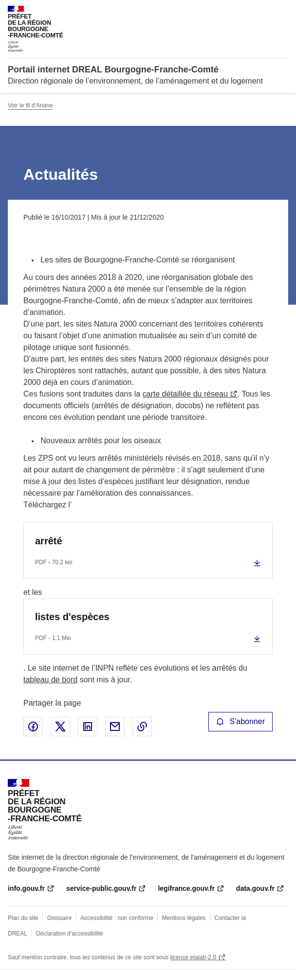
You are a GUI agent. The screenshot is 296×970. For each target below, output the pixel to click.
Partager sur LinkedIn (87, 726)
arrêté (48, 541)
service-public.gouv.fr (101, 888)
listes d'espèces (72, 616)
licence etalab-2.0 (193, 957)
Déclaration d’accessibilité (69, 933)
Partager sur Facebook (33, 726)
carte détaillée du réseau (185, 394)
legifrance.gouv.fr (186, 888)
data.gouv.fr (255, 888)
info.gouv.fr (26, 888)
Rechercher (263, 11)
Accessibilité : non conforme (116, 918)
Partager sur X (60, 726)
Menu (282, 11)
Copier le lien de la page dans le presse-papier (142, 726)
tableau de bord (50, 680)
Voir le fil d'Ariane (30, 105)
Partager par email (115, 726)
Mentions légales (184, 918)
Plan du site (23, 918)
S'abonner (240, 721)
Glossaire (59, 918)
